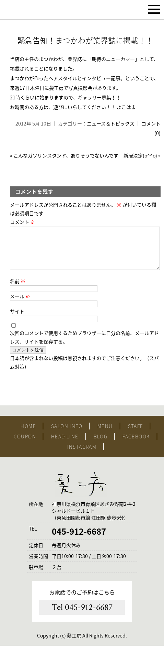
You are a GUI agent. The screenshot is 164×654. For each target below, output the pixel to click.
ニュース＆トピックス (110, 123)
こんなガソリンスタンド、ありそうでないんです (65, 155)
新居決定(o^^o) (140, 155)
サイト (17, 319)
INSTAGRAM (82, 454)
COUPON (25, 444)
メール (20, 304)
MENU (105, 434)
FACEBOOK (136, 444)
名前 (17, 289)
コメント (22, 221)
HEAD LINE (65, 444)
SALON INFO (66, 434)
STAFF (135, 434)
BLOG (101, 444)
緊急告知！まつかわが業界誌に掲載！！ (85, 40)
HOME (28, 434)
